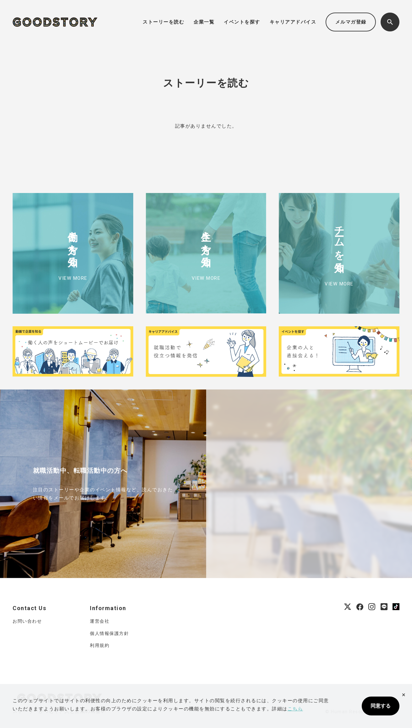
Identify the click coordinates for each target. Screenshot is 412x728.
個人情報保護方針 (109, 633)
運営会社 (99, 621)
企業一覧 (204, 22)
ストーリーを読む (163, 22)
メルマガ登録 (350, 22)
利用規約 (99, 645)
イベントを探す (242, 22)
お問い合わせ (27, 621)
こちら (295, 709)
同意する (381, 706)
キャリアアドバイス (293, 22)
